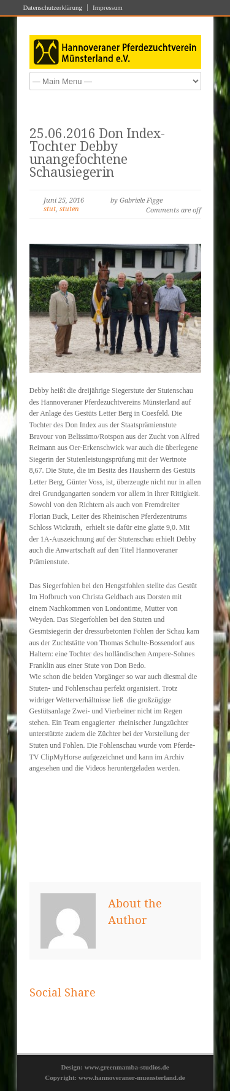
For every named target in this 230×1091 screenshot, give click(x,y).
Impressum (108, 7)
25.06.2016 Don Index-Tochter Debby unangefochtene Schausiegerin (97, 153)
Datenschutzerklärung (53, 7)
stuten (69, 209)
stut (50, 209)
